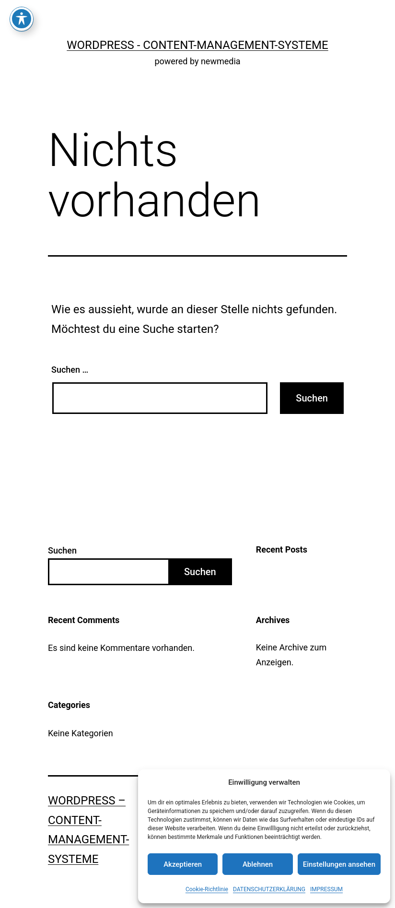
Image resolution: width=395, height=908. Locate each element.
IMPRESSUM (326, 889)
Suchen (62, 550)
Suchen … (69, 370)
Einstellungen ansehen (339, 864)
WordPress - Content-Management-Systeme (197, 45)
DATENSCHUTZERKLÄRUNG (269, 889)
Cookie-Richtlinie (207, 889)
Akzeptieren (182, 864)
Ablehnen (258, 864)
